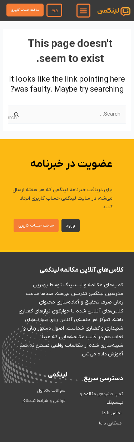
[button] (83, 11)
